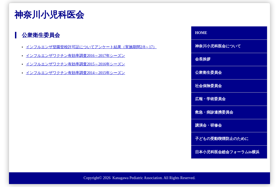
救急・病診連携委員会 (214, 112)
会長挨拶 (202, 59)
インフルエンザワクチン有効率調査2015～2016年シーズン (75, 64)
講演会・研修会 (208, 125)
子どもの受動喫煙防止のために (221, 139)
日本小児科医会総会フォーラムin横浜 (227, 152)
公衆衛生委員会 (208, 73)
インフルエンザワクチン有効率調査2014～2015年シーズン (75, 73)
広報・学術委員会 (210, 99)
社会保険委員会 (208, 86)
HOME (201, 33)
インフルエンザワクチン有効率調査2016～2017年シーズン (75, 56)
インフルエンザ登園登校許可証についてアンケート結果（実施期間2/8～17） (91, 47)
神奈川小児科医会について (218, 46)
